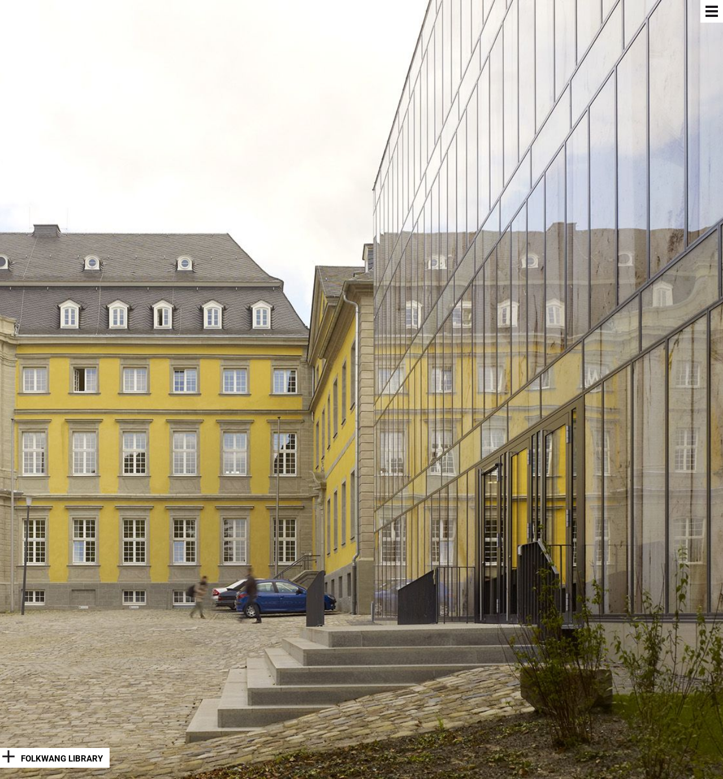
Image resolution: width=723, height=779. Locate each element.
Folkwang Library (62, 759)
